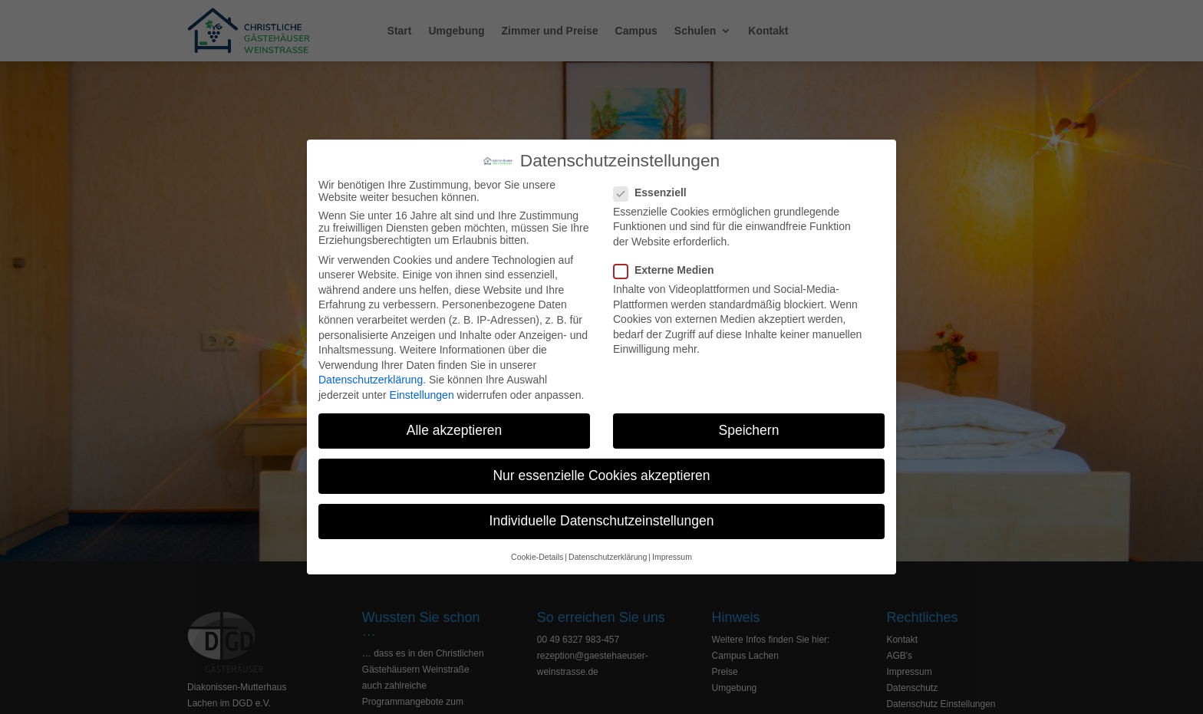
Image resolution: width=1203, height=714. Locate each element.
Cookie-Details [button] (537, 556)
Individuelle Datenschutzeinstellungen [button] (601, 520)
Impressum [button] (672, 556)
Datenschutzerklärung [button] (608, 556)
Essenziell (656, 192)
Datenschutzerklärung (370, 379)
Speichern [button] (749, 430)
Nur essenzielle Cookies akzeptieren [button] (601, 475)
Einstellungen (422, 395)
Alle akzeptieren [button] (455, 430)
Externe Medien (670, 270)
